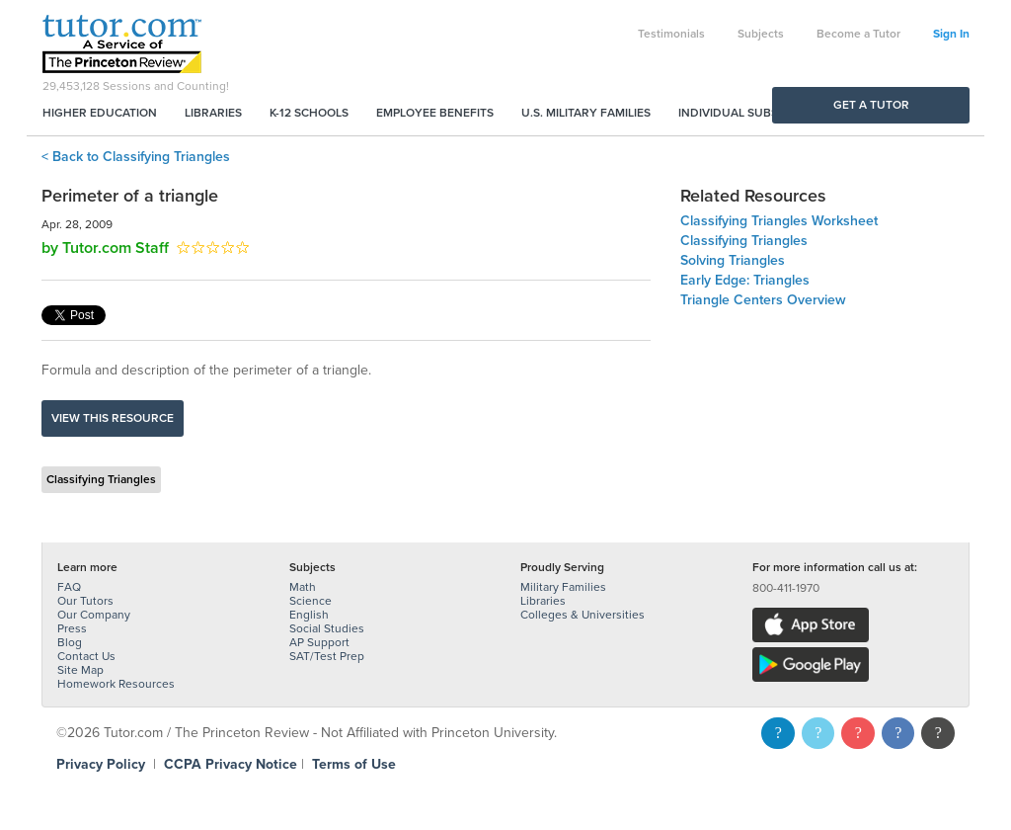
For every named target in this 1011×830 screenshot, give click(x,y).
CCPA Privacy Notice (230, 764)
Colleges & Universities (582, 615)
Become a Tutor (858, 34)
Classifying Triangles (101, 479)
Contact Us (86, 656)
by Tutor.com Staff (105, 248)
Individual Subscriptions (758, 113)
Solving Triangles (732, 260)
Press (72, 628)
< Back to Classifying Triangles (135, 156)
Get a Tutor (871, 105)
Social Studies (326, 628)
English (309, 615)
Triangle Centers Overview (763, 299)
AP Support (319, 642)
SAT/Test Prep (326, 656)
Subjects (761, 34)
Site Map (80, 670)
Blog (69, 642)
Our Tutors (85, 601)
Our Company (93, 615)
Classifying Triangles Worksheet (779, 220)
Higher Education (99, 113)
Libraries (213, 113)
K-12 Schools (309, 113)
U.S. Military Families (586, 113)
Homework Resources (116, 684)
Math (302, 587)
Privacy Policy (100, 764)
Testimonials (671, 34)
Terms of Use (354, 764)
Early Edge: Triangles (745, 280)
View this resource (112, 418)
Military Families (563, 587)
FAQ (69, 587)
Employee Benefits (435, 113)
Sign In (951, 34)
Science (310, 601)
